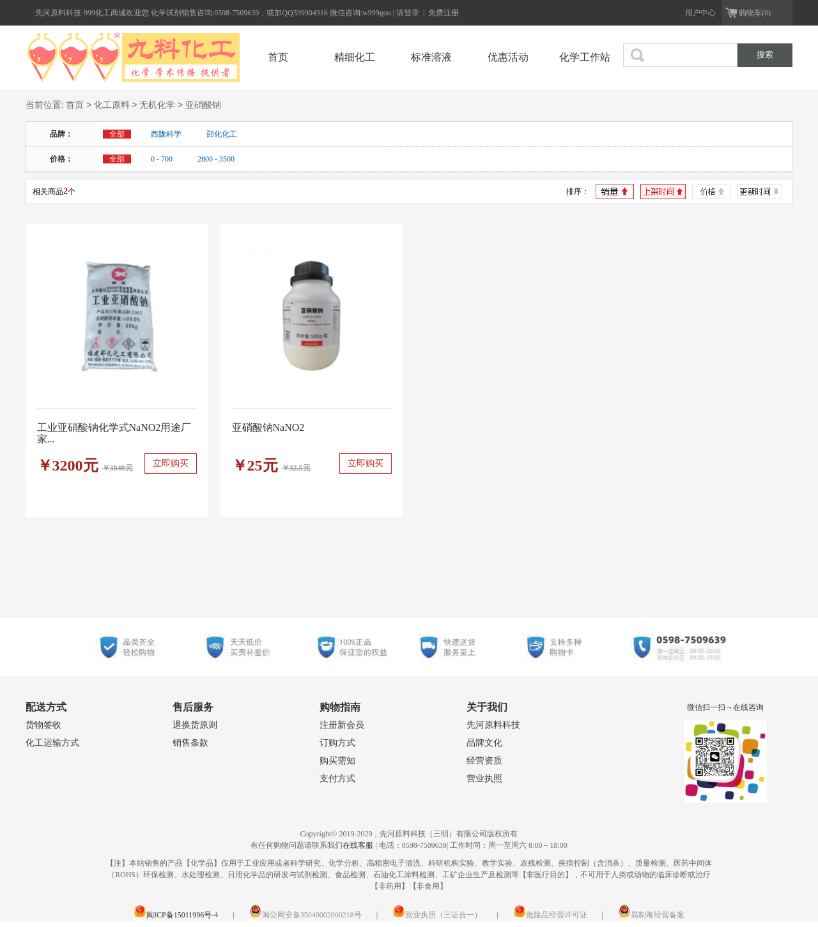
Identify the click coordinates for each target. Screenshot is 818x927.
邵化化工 (221, 134)
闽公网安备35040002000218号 (305, 914)
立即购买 (171, 463)
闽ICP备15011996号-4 (176, 914)
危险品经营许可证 (550, 914)
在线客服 (358, 845)
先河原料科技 (493, 725)
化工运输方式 (52, 743)
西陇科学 (166, 134)
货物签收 (43, 725)
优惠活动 (508, 57)
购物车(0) (755, 12)
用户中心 (700, 12)
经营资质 (484, 760)
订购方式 (337, 743)
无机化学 (157, 105)
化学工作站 (584, 57)
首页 (278, 57)
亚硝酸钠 (203, 105)
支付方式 (337, 778)
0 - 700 (162, 158)
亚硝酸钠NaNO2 (268, 427)
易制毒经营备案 (651, 914)
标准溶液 (431, 57)
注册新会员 (342, 725)
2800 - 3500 (216, 158)
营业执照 (484, 778)
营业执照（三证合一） (437, 914)
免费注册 (443, 12)
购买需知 (337, 760)
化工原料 (112, 105)
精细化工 (354, 57)
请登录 (408, 12)
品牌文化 (484, 743)
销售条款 (190, 743)
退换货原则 (195, 725)
